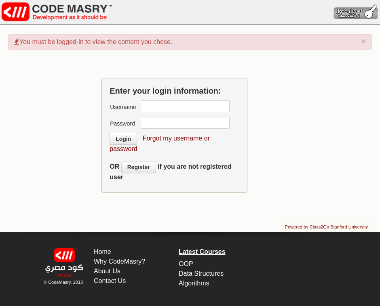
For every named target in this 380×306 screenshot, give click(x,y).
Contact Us (110, 280)
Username (123, 107)
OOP (186, 263)
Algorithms (194, 283)
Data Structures (201, 273)
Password (122, 123)
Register (138, 167)
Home (102, 251)
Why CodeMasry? (119, 261)
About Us (107, 271)
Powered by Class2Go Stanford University (326, 226)
